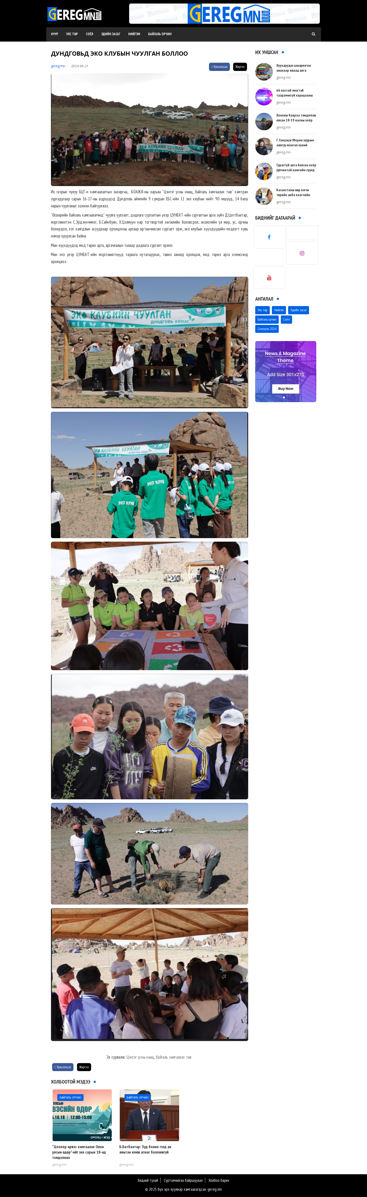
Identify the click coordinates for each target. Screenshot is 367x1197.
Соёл (89, 34)
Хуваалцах (219, 66)
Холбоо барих (219, 1180)
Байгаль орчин (160, 34)
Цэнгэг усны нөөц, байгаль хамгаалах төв (160, 1057)
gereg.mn (58, 66)
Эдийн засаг (110, 34)
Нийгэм (134, 34)
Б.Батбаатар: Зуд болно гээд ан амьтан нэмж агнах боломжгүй (145, 1149)
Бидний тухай (148, 1180)
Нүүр (54, 34)
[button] (223, 19)
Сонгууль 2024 (267, 328)
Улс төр (72, 34)
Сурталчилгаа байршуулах (183, 1180)
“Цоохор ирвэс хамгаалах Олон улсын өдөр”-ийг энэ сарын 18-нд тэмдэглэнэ (79, 1152)
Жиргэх (240, 66)
